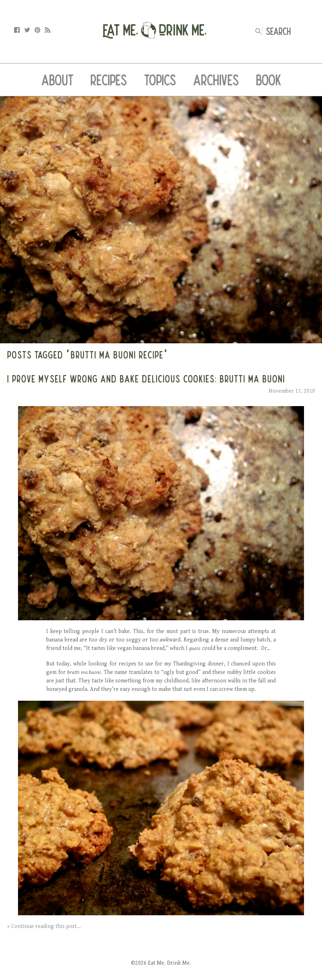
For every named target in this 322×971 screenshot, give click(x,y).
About (57, 80)
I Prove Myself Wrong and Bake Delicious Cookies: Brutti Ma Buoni (146, 379)
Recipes (108, 80)
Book (268, 80)
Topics (160, 80)
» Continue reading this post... (44, 926)
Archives (216, 80)
